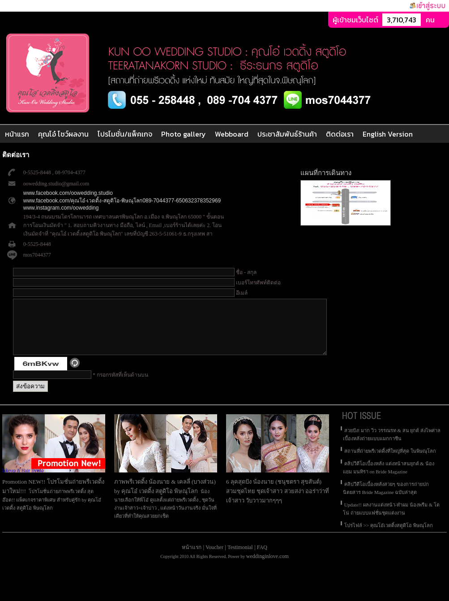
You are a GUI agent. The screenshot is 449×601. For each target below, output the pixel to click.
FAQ (262, 558)
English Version (388, 134)
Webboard (231, 134)
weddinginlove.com (267, 567)
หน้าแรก (17, 134)
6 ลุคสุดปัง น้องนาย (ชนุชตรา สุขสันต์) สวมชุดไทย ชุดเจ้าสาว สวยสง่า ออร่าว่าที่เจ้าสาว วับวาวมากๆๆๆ (277, 502)
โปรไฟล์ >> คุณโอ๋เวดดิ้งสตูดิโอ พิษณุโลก (388, 536)
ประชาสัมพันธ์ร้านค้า (287, 134)
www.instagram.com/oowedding (61, 208)
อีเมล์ (242, 293)
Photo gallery (183, 134)
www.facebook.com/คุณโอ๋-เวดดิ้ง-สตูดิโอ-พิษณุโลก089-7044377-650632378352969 (122, 200)
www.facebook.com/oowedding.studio (68, 193)
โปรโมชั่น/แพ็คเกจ (125, 134)
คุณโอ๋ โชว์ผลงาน (63, 134)
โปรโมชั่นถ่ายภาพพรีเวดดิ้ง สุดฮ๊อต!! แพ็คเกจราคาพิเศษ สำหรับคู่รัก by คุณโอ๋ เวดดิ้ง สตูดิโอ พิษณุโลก (51, 510)
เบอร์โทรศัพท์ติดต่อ (258, 282)
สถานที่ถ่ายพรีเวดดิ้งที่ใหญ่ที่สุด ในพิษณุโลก (390, 461)
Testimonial (239, 558)
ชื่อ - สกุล (246, 272)
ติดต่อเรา (340, 134)
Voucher (214, 558)
